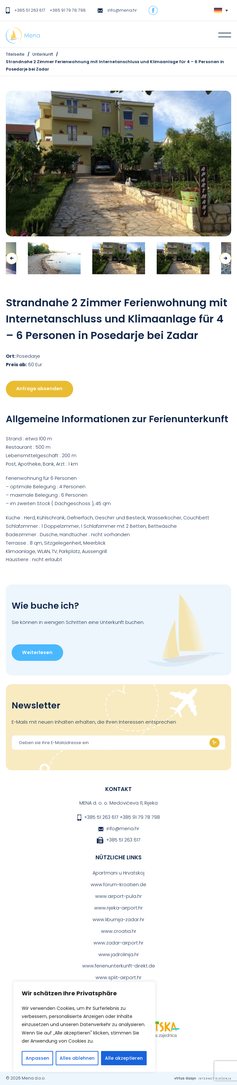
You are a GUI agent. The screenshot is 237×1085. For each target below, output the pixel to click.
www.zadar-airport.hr (118, 943)
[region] (84, 1026)
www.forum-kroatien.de (118, 884)
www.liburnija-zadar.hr (118, 919)
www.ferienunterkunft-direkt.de (118, 966)
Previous (11, 258)
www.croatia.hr (118, 931)
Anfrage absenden (39, 388)
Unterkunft (42, 54)
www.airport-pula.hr (118, 896)
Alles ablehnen (77, 1058)
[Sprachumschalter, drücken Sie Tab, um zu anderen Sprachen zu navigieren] (221, 10)
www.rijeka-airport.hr (118, 908)
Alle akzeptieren (124, 1058)
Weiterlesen (37, 652)
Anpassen (37, 1058)
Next (225, 258)
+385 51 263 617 (29, 10)
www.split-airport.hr (118, 977)
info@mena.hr (122, 10)
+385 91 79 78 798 (68, 10)
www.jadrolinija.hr (118, 954)
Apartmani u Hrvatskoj (118, 873)
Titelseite (15, 54)
